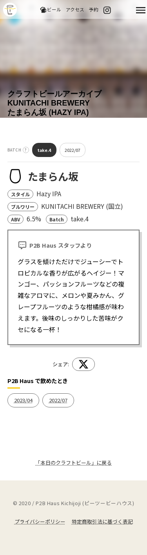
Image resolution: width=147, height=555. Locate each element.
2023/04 (23, 400)
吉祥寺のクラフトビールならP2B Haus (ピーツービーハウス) (10, 9)
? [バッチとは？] (26, 150)
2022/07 (72, 150)
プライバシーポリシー (40, 521)
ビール (50, 9)
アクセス (75, 9)
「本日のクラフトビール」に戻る (73, 462)
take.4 (44, 150)
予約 (93, 9)
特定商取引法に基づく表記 (102, 521)
